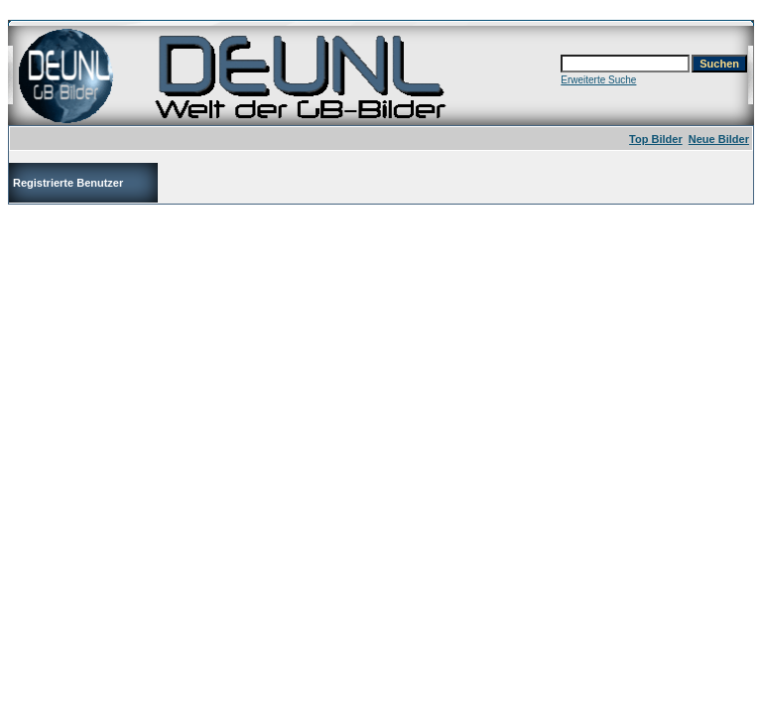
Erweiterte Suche (598, 79)
